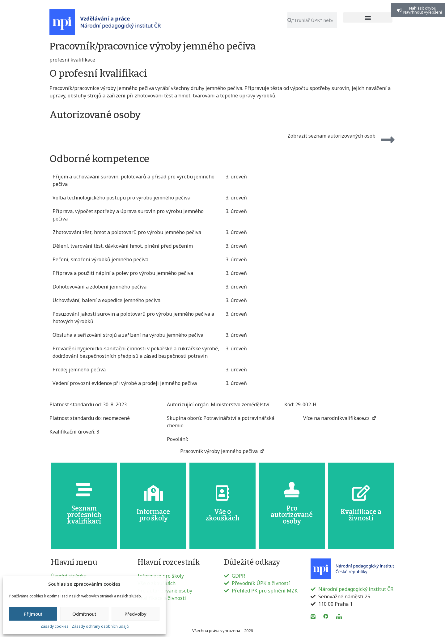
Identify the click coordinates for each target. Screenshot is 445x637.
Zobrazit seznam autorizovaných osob (331, 135)
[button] (367, 17)
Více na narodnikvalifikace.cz (340, 418)
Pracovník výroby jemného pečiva (222, 451)
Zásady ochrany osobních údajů (100, 626)
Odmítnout (84, 614)
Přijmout (33, 614)
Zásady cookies (54, 626)
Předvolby (135, 614)
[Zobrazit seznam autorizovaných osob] (388, 139)
